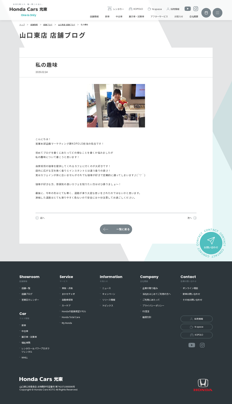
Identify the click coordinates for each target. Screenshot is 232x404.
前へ (42, 218)
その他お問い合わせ (192, 299)
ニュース (106, 288)
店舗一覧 (26, 288)
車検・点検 (67, 288)
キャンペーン (108, 294)
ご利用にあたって (151, 299)
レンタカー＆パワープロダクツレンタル (35, 350)
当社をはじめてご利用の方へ (156, 294)
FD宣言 (145, 311)
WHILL (25, 357)
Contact (188, 278)
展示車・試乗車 (136, 16)
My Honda (67, 323)
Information (111, 278)
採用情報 (173, 9)
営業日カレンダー (30, 299)
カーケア (66, 305)
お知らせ (178, 16)
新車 (107, 16)
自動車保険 (67, 299)
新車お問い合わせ (191, 294)
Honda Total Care (71, 317)
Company (149, 278)
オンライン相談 (190, 288)
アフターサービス (159, 16)
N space (155, 8)
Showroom (29, 278)
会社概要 (193, 16)
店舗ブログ (27, 294)
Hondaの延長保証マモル (74, 311)
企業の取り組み (150, 288)
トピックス (107, 305)
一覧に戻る (123, 229)
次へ (189, 218)
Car (24, 315)
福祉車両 (26, 342)
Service (66, 278)
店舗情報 (94, 16)
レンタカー (116, 9)
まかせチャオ (68, 294)
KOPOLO (136, 8)
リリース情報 (108, 299)
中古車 (119, 16)
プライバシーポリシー (153, 305)
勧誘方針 (146, 317)
